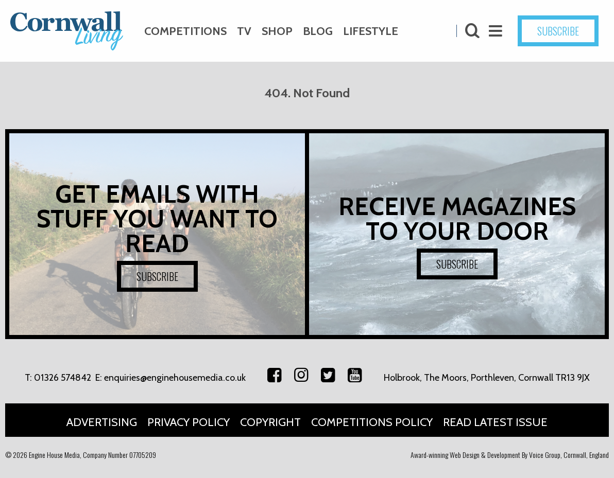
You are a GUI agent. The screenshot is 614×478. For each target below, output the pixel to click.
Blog (318, 31)
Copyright (270, 422)
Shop (277, 31)
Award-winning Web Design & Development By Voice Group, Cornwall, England (510, 454)
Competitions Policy (372, 422)
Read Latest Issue (495, 422)
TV (244, 31)
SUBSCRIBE (558, 31)
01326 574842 (62, 377)
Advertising (101, 422)
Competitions (185, 31)
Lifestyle (370, 31)
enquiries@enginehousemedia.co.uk (175, 377)
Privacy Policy (188, 422)
